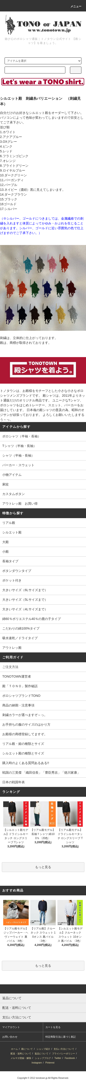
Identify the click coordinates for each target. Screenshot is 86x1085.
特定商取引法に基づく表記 (60, 1036)
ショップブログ (43, 1058)
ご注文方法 (10, 667)
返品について (41, 1053)
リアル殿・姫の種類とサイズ (23, 744)
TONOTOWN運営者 (16, 676)
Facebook (70, 1058)
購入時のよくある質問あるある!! (25, 763)
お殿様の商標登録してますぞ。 (24, 734)
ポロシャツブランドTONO (21, 695)
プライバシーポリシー (63, 1053)
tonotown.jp (41, 1078)
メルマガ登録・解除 (21, 1058)
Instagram (37, 1062)
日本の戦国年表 (13, 782)
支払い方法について (64, 1049)
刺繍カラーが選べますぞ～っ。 (24, 715)
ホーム (14, 1049)
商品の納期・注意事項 (18, 705)
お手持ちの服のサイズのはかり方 (26, 724)
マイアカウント (11, 1027)
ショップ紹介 (43, 1049)
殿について (27, 1049)
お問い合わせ (9, 1036)
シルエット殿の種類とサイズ (23, 753)
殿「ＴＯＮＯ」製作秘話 (20, 686)
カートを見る (53, 1027)
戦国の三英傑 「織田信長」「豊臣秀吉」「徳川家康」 (41, 772)
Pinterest (49, 1062)
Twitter (57, 1058)
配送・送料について (21, 1053)
